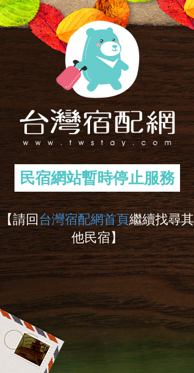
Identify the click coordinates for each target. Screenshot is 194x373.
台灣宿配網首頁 (84, 219)
